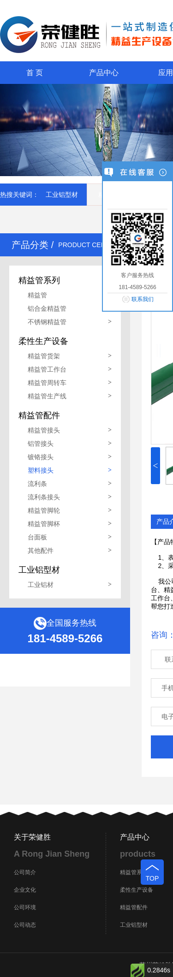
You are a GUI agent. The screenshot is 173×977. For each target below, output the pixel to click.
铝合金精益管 (47, 308)
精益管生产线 (47, 396)
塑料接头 (41, 470)
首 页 (34, 73)
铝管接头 (41, 443)
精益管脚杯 (44, 523)
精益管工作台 (47, 369)
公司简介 (25, 872)
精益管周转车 (47, 382)
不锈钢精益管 (47, 322)
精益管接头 (44, 430)
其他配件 (41, 550)
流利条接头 (44, 497)
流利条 (37, 483)
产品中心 (104, 73)
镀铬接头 (41, 457)
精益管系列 (134, 872)
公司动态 (25, 925)
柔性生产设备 (136, 890)
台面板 (37, 537)
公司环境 (25, 907)
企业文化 (25, 890)
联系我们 (142, 299)
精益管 (37, 295)
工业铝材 (41, 584)
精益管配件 (134, 907)
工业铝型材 (62, 194)
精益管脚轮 (44, 510)
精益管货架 (44, 356)
